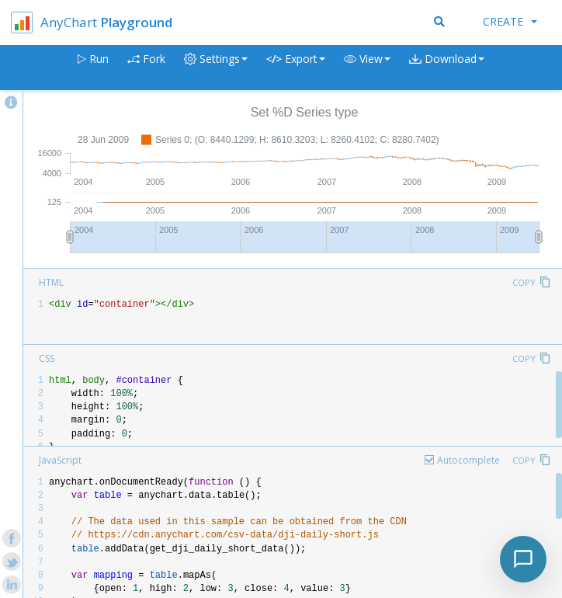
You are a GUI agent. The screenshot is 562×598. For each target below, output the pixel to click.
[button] (367, 68)
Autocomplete (468, 460)
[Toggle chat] (523, 559)
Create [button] (510, 21)
